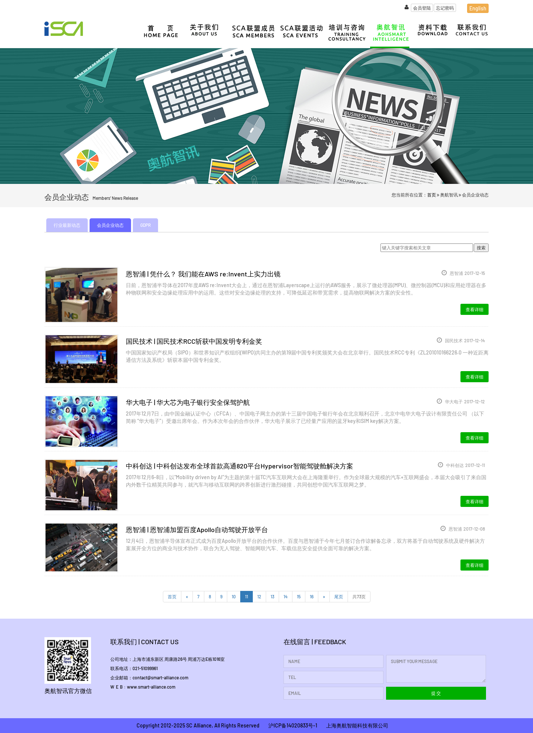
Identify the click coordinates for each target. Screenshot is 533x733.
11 (246, 596)
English (477, 8)
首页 (431, 194)
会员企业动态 (110, 225)
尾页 (338, 596)
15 (299, 596)
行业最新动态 (67, 225)
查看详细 (474, 309)
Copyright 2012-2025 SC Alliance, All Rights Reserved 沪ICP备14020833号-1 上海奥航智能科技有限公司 (262, 725)
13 (272, 596)
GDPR (145, 225)
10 (234, 596)
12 (259, 596)
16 (312, 596)
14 (286, 596)
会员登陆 (422, 7)
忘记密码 (445, 7)
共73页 (359, 596)
